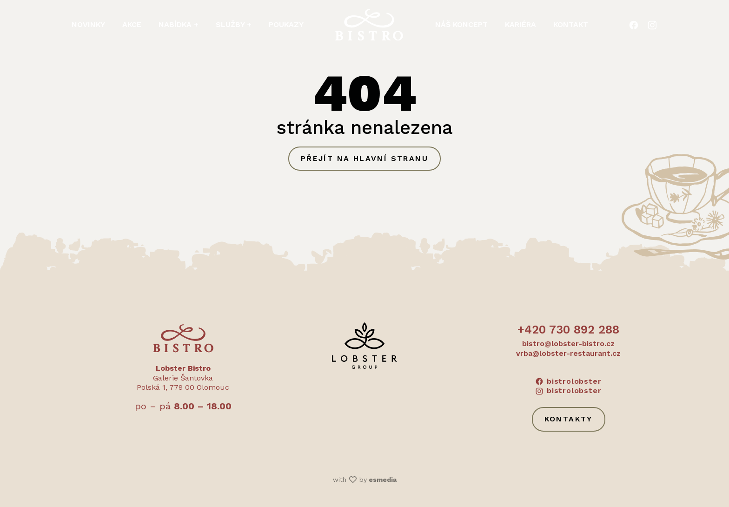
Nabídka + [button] (179, 24)
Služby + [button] (234, 24)
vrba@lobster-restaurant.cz (568, 353)
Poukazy (286, 24)
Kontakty (568, 418)
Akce (131, 24)
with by (365, 479)
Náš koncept (461, 24)
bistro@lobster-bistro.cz (568, 343)
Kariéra (520, 24)
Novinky (88, 24)
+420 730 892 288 (568, 329)
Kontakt (570, 24)
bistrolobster (568, 381)
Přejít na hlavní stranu (364, 158)
